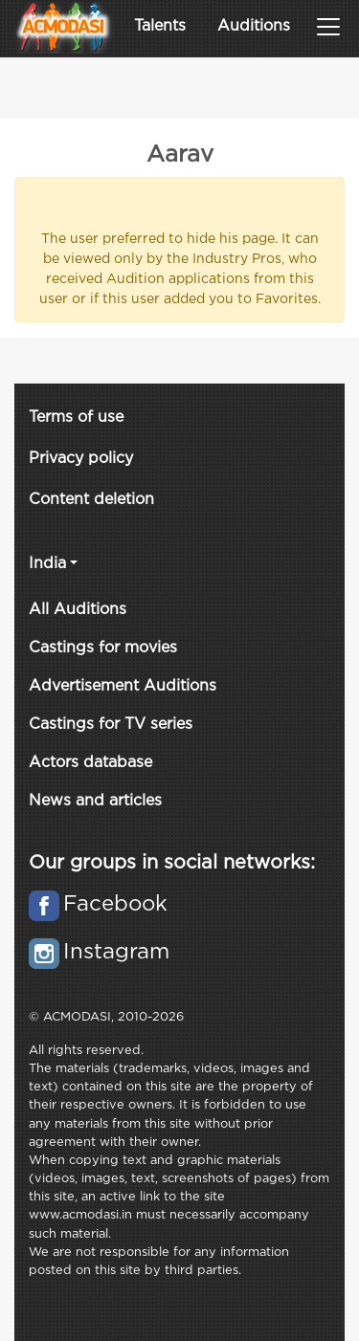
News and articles (95, 801)
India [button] (47, 564)
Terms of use (76, 417)
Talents (160, 26)
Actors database (90, 763)
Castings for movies (103, 648)
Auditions (253, 26)
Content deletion (91, 500)
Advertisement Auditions (122, 686)
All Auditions (77, 610)
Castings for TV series (110, 724)
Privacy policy (81, 458)
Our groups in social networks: (172, 862)
